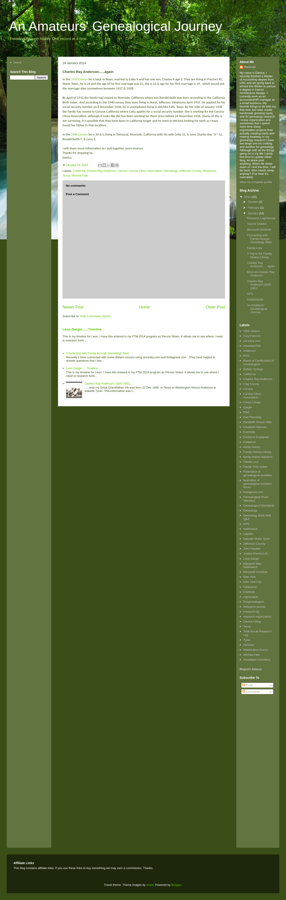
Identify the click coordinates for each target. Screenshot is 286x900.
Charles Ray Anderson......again (261, 264)
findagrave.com (253, 492)
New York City (252, 581)
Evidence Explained (256, 437)
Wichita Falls (80, 175)
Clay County (251, 384)
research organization (257, 616)
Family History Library (257, 452)
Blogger (176, 885)
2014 (248, 197)
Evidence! (249, 442)
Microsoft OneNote (259, 229)
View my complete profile (256, 182)
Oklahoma (209, 171)
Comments (251, 691)
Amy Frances (251, 336)
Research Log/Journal (261, 218)
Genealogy (171, 171)
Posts (247, 685)
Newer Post (73, 307)
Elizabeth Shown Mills (257, 422)
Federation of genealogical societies (257, 473)
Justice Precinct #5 (255, 553)
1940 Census (79, 134)
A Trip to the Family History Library (259, 255)
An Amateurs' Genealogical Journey (115, 26)
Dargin (247, 407)
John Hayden (251, 548)
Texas (66, 175)
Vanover (248, 645)
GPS (250, 293)
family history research (257, 457)
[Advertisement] (253, 768)
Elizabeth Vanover (255, 427)
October (253, 201)
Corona (122, 171)
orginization (250, 597)
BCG (246, 355)
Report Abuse (251, 669)
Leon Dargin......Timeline (82, 329)
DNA (246, 412)
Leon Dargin (251, 558)
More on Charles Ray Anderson (260, 273)
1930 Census (79, 79)
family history (251, 447)
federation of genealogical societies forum (257, 483)
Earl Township (252, 417)
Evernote (249, 432)
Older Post (215, 307)
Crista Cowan (252, 402)
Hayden (248, 533)
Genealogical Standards (258, 505)
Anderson (249, 350)
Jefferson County (190, 171)
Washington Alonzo (255, 649)
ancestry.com (251, 341)
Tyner (247, 640)
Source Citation (257, 223)
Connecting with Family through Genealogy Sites (97, 353)
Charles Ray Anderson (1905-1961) (107, 383)
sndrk (150, 885)
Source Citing (252, 621)
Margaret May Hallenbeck (252, 565)
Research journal (254, 606)
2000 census (251, 331)
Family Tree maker (255, 466)
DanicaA (250, 67)
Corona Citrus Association (145, 171)
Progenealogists (253, 601)
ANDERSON (255, 299)
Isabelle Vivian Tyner (256, 538)
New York (249, 577)
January (253, 213)
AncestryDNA (252, 345)
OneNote (249, 592)
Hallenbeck (250, 529)
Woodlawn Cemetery (256, 659)
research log (251, 611)
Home (144, 307)
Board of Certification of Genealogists (258, 362)
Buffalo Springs (253, 369)
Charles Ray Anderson (101, 171)
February (254, 207)
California (79, 171)
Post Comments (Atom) (95, 316)
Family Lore (254, 248)
